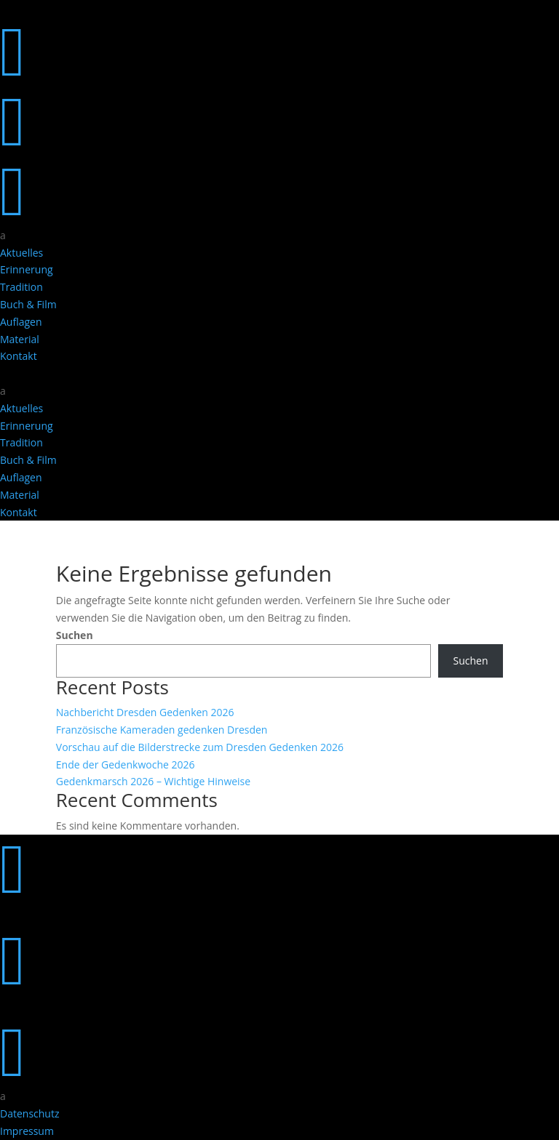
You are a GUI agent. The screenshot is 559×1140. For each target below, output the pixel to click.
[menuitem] (279, 235)
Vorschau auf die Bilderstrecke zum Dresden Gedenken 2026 (200, 747)
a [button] (3, 235)
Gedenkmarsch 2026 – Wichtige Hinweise (153, 781)
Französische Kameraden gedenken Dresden (162, 729)
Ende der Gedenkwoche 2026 (125, 764)
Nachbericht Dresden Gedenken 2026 (145, 712)
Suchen (74, 635)
